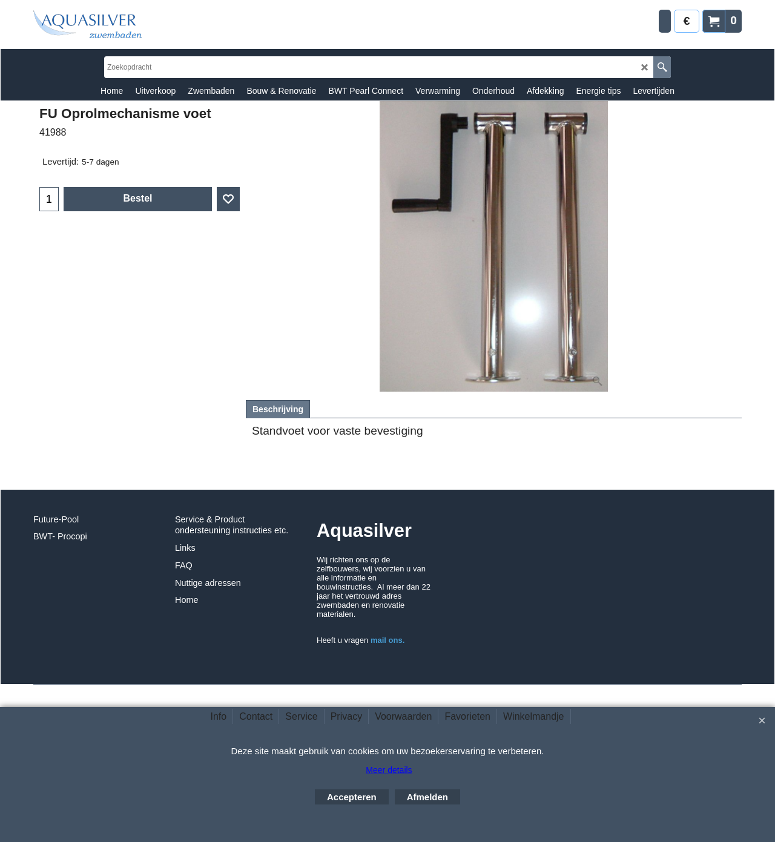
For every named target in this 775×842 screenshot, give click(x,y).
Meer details (389, 770)
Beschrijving (277, 409)
